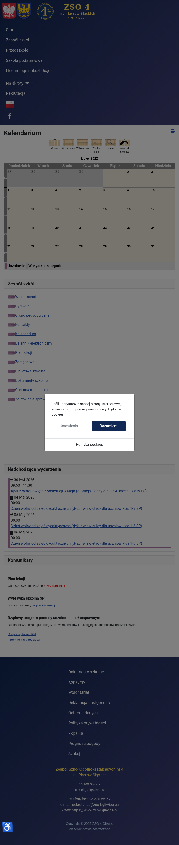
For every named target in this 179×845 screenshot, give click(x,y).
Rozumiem (108, 426)
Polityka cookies (89, 444)
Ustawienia (69, 426)
